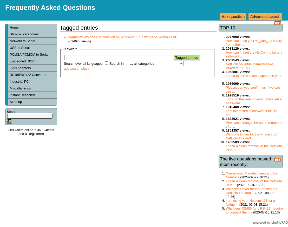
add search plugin (77, 68)
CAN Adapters (20, 68)
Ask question (233, 17)
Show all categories (24, 34)
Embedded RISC (24, 61)
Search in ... (118, 64)
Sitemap (16, 102)
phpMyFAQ (279, 222)
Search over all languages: (83, 64)
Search (12, 112)
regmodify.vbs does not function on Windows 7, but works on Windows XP (122, 37)
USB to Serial (20, 48)
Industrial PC (21, 81)
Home (14, 27)
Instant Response (23, 95)
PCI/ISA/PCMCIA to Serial (29, 54)
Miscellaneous (20, 88)
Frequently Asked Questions (50, 7)
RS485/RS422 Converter (28, 75)
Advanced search (265, 17)
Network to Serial (24, 41)
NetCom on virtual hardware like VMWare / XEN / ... (249, 66)
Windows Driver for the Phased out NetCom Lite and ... (251, 136)
